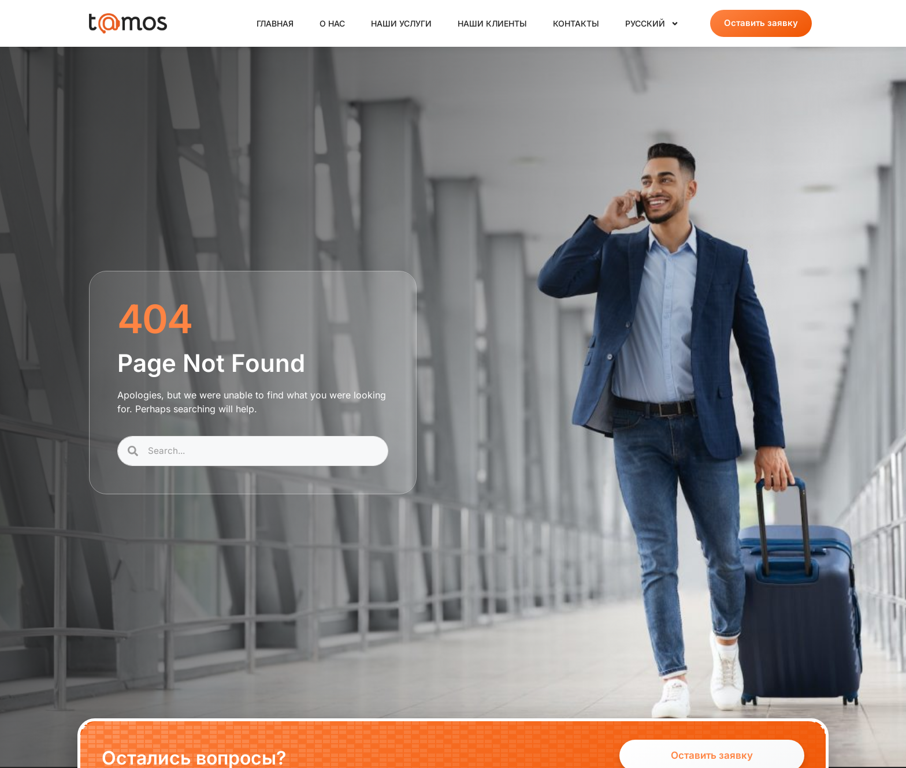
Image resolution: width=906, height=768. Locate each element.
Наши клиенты (492, 23)
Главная (275, 23)
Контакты (576, 23)
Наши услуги (401, 23)
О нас (332, 23)
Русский (652, 23)
